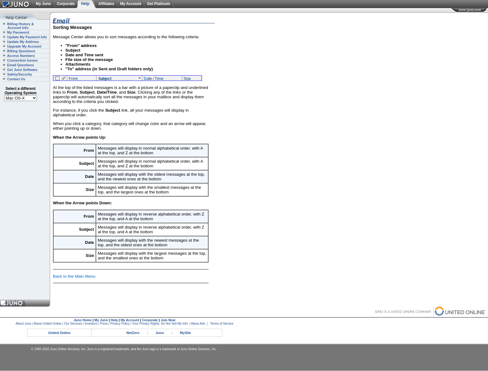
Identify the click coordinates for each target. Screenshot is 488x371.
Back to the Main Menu (74, 276)
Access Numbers (20, 56)
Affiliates (106, 4)
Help (85, 4)
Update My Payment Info (26, 37)
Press (104, 323)
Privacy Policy (119, 323)
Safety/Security (19, 74)
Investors (91, 323)
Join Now (168, 320)
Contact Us (15, 79)
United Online (59, 333)
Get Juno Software (21, 70)
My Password (17, 32)
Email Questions (20, 65)
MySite (185, 333)
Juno (160, 333)
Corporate (66, 4)
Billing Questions (20, 51)
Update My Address (22, 42)
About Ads (198, 323)
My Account (130, 4)
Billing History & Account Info (17, 26)
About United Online (48, 323)
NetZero (132, 333)
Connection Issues (22, 60)
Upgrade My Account (23, 46)
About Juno (23, 323)
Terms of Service (221, 323)
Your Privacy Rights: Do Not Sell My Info (160, 323)
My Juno (43, 4)
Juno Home (82, 320)
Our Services (73, 323)
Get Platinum (158, 4)
